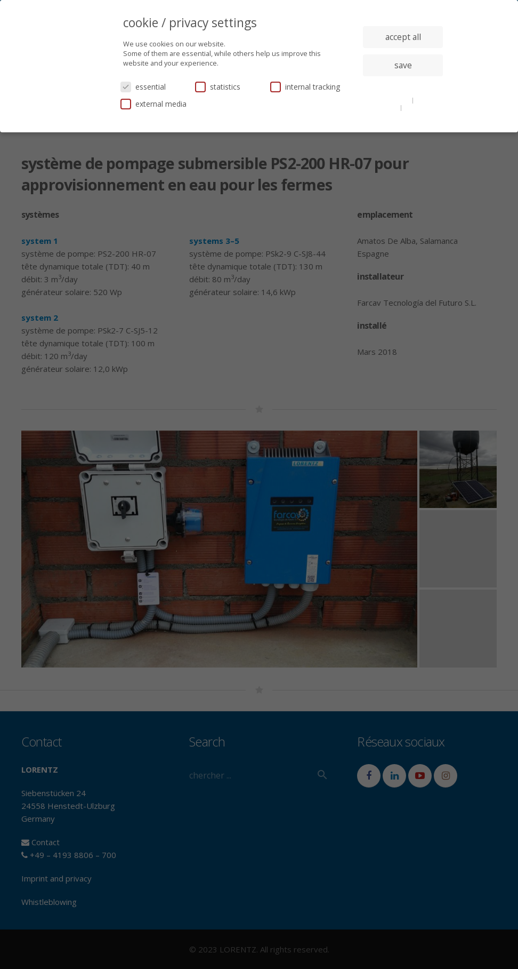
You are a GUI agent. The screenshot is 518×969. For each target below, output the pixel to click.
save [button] (403, 65)
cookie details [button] (390, 100)
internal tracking (305, 87)
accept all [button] (403, 37)
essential (143, 87)
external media (153, 104)
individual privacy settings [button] (403, 86)
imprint (415, 107)
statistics (217, 87)
